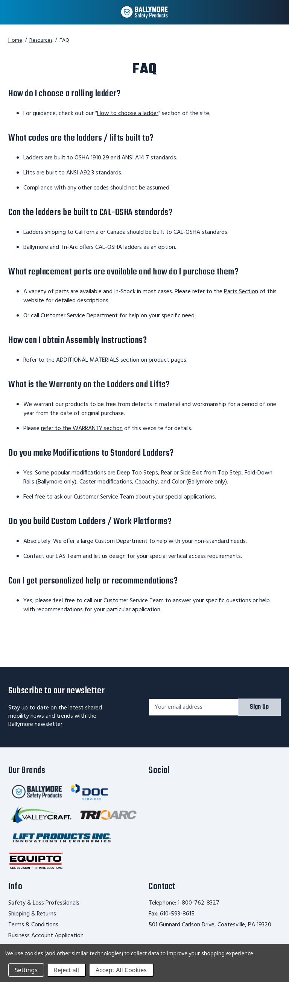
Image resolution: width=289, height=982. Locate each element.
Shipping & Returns (32, 914)
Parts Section (241, 292)
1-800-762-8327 (198, 903)
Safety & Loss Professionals (43, 903)
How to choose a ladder (127, 113)
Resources (40, 40)
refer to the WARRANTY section (82, 428)
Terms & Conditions (33, 925)
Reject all (66, 970)
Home (15, 40)
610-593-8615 (177, 914)
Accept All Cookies (121, 970)
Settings (26, 970)
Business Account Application (46, 936)
